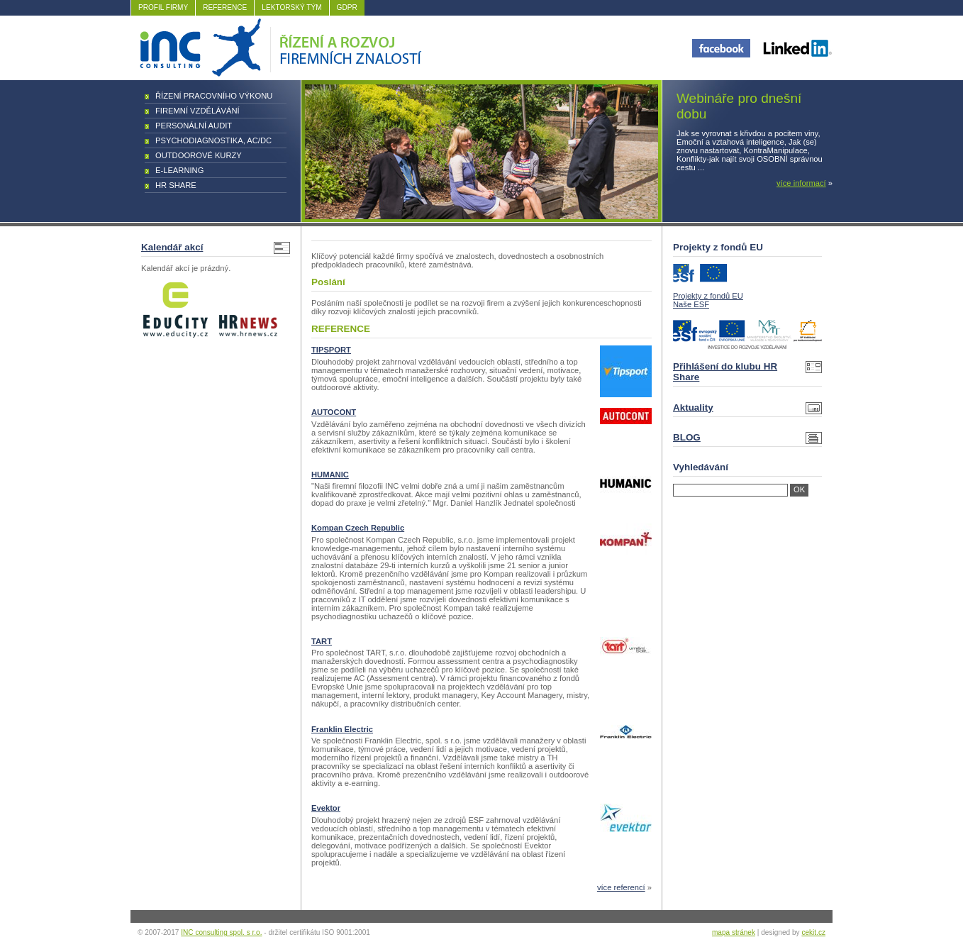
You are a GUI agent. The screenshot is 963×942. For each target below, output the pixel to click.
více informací (801, 183)
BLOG (687, 437)
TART (321, 641)
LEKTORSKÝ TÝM (291, 7)
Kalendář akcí (172, 247)
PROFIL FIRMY (163, 7)
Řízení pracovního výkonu (213, 96)
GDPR (347, 7)
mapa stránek (733, 932)
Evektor (325, 808)
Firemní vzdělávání (197, 110)
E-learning (179, 170)
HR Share (175, 185)
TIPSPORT (331, 349)
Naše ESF (691, 304)
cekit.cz (813, 932)
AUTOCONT (333, 412)
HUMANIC (330, 474)
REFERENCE (225, 7)
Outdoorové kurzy (198, 155)
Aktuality (693, 407)
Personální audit (193, 125)
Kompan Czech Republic (357, 527)
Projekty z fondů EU (708, 296)
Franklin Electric (342, 729)
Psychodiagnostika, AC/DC (213, 140)
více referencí (621, 887)
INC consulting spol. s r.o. (221, 932)
